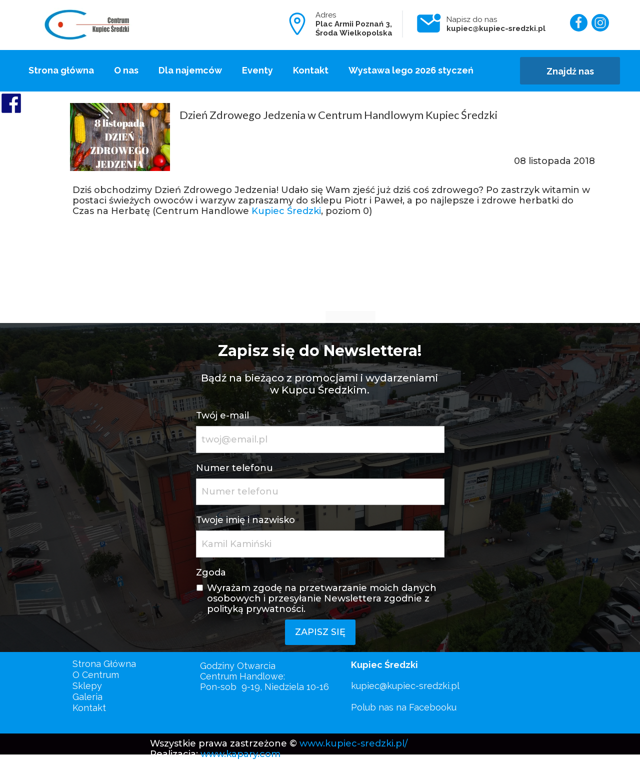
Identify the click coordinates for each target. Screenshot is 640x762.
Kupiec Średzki (286, 211)
